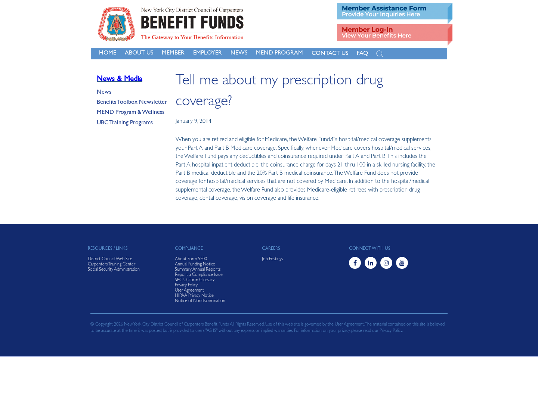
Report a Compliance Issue (199, 275)
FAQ (362, 54)
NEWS (239, 53)
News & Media (119, 79)
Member (173, 53)
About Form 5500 (191, 259)
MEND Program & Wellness (130, 113)
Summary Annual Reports (197, 270)
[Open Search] (379, 53)
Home (107, 53)
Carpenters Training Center (111, 264)
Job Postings (272, 259)
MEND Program (279, 53)
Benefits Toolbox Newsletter (132, 103)
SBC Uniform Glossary (194, 280)
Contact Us (330, 54)
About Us (139, 53)
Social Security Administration (114, 270)
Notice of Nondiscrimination (200, 301)
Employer (207, 53)
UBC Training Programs (125, 123)
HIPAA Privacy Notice (194, 296)
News (104, 93)
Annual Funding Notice (195, 264)
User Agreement (189, 291)
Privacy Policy (186, 285)
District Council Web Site (110, 259)
